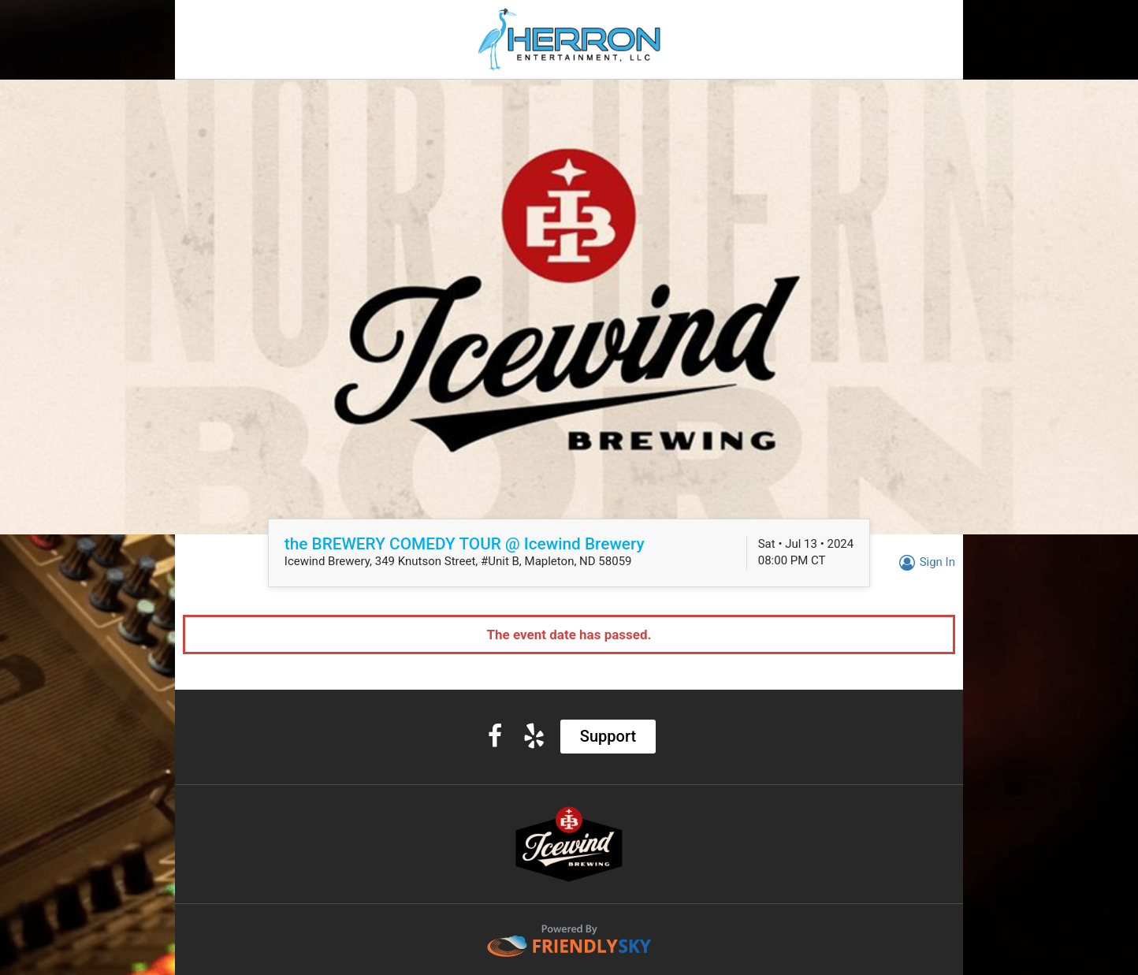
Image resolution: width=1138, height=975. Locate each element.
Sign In (924, 562)
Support (608, 736)
